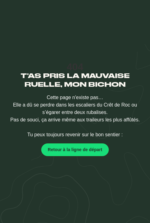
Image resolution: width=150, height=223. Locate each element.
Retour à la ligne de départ (75, 149)
